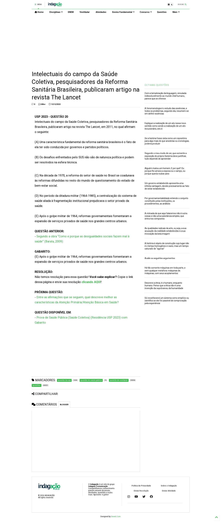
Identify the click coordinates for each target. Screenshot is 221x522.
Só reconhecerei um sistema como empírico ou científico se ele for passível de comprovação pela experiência (167, 300)
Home (39, 12)
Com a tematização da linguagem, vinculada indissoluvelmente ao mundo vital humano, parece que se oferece (165, 96)
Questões (162, 12)
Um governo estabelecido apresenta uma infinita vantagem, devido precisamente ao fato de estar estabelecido (167, 186)
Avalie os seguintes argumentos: (160, 258)
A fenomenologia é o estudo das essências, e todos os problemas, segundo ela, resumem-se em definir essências (167, 111)
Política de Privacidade (141, 486)
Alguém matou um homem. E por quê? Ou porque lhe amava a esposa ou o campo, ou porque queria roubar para (165, 171)
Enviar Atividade (169, 491)
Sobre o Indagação (169, 486)
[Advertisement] (110, 40)
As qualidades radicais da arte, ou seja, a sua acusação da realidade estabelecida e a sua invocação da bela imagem (165, 231)
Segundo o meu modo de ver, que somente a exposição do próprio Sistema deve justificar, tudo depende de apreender (166, 156)
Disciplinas (56, 12)
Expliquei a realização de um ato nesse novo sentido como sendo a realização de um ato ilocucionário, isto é (165, 126)
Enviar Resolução (141, 491)
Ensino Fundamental (123, 12)
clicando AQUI (91, 282)
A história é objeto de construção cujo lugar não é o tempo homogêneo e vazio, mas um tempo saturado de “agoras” (167, 246)
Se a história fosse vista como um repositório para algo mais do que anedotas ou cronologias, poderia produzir (167, 141)
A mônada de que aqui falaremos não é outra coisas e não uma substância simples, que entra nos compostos (166, 216)
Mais (176, 12)
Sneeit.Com (116, 516)
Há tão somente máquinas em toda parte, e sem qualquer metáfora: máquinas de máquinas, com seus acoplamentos (165, 270)
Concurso (146, 12)
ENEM (71, 12)
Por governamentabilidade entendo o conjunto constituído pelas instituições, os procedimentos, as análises (166, 201)
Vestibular (85, 12)
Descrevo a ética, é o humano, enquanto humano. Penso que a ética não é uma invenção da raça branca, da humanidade (164, 285)
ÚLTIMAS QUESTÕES (157, 85)
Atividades (101, 12)
